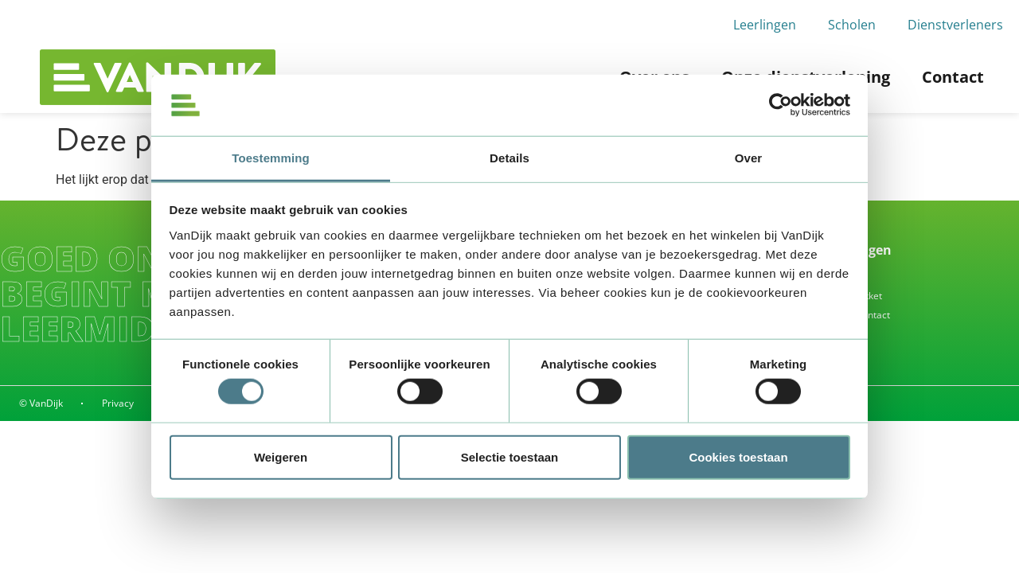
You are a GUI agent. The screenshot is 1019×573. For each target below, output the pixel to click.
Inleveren (816, 276)
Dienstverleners (955, 24)
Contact (953, 77)
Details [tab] (509, 158)
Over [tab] (749, 158)
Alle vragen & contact (842, 315)
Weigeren (280, 456)
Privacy (119, 403)
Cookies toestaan (738, 456)
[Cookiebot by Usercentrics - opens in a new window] (780, 105)
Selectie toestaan (510, 456)
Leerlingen (764, 24)
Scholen (852, 24)
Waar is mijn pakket (838, 295)
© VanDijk (41, 403)
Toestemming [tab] (271, 158)
